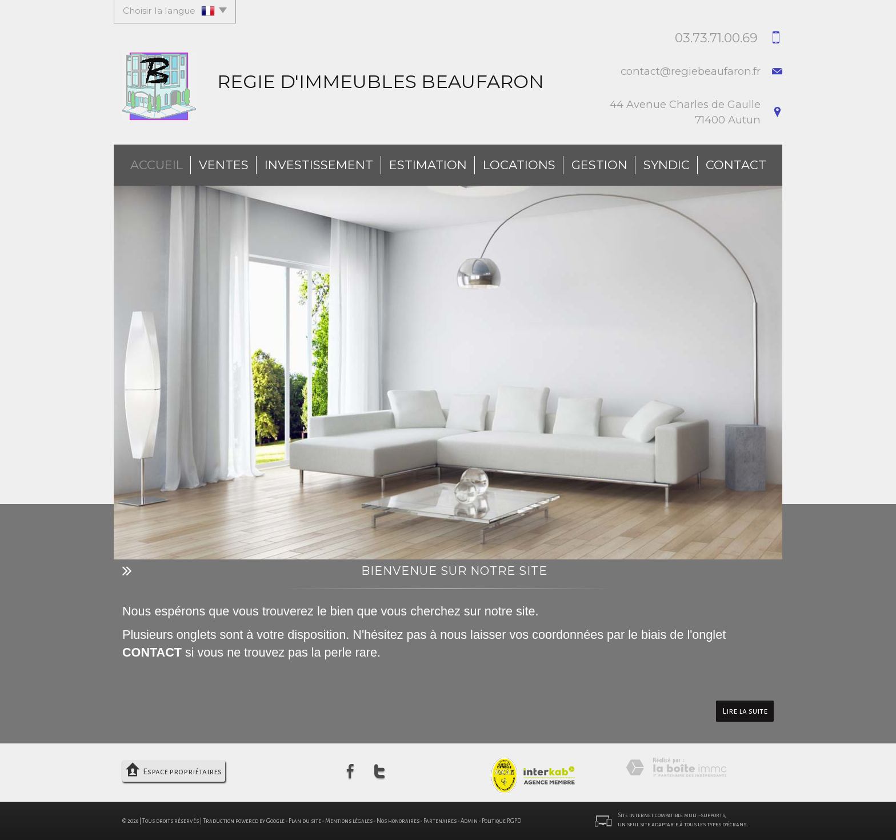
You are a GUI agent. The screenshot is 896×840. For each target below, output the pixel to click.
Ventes (224, 165)
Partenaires (440, 821)
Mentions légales (349, 821)
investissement (319, 165)
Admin (469, 821)
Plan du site (305, 821)
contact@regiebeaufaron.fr (691, 71)
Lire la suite (744, 711)
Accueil (156, 165)
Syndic (666, 165)
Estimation (428, 165)
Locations (519, 165)
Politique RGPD (501, 821)
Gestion (599, 165)
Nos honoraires (398, 821)
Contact (736, 165)
